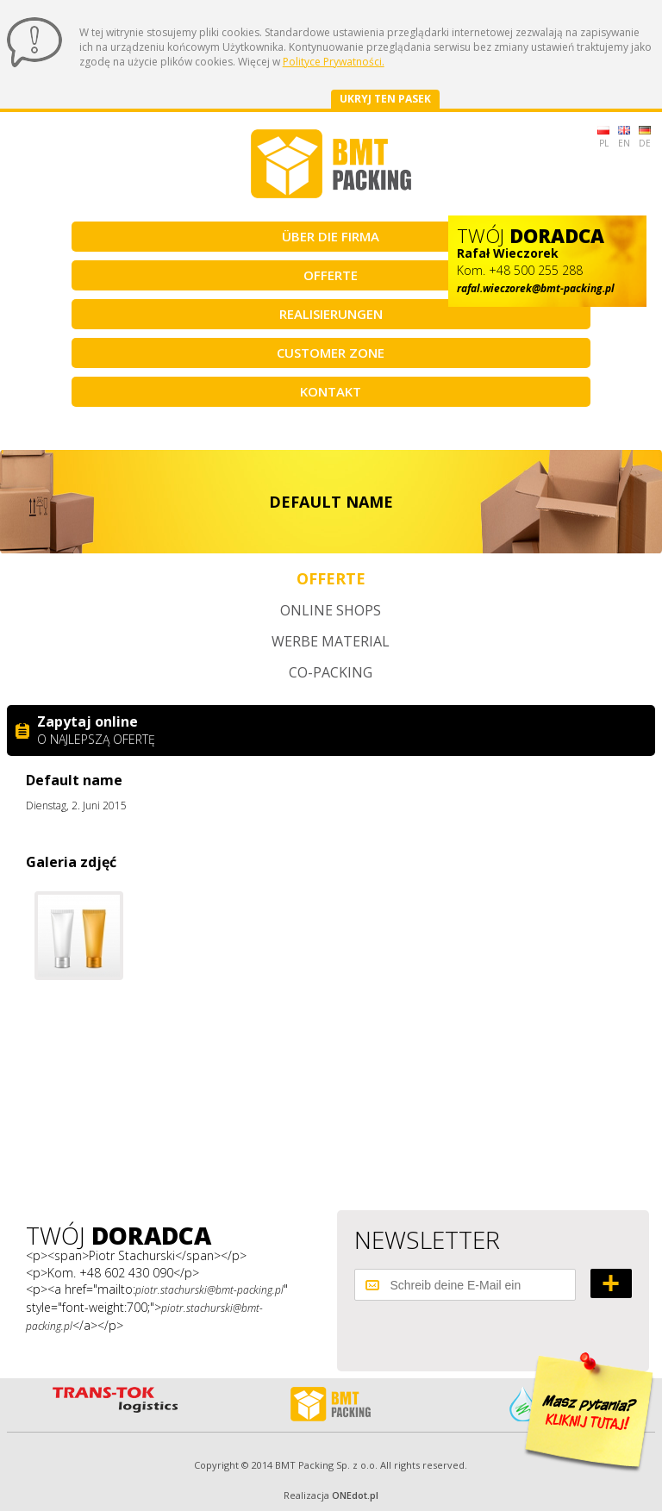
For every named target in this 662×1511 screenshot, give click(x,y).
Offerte (330, 275)
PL (603, 137)
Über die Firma (330, 236)
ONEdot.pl (355, 1495)
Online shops (330, 610)
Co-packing (330, 672)
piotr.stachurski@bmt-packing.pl (209, 1290)
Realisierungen (331, 313)
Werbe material (331, 641)
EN (624, 137)
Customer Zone (330, 352)
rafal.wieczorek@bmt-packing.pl (536, 288)
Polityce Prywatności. (333, 61)
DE (645, 137)
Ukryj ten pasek (385, 98)
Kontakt (330, 391)
